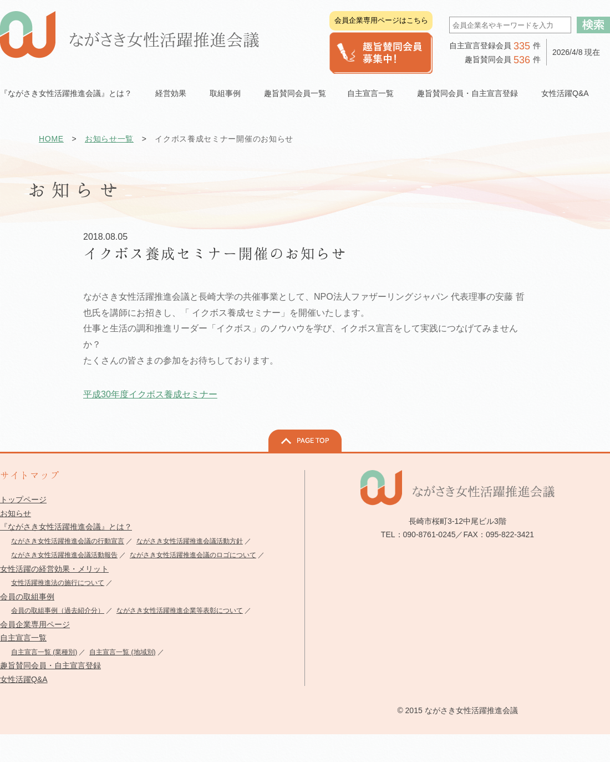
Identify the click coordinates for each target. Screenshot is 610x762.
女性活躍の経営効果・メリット (54, 568)
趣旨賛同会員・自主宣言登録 (50, 665)
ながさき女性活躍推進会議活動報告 (64, 555)
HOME (51, 138)
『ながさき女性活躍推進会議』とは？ (66, 526)
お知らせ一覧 (109, 138)
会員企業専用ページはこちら (381, 20)
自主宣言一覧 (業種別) (44, 652)
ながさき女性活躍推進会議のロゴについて (193, 555)
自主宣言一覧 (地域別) (122, 652)
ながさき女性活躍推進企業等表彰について (179, 610)
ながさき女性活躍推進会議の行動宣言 (67, 541)
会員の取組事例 (27, 596)
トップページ (23, 499)
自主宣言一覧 (23, 637)
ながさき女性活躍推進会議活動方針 (189, 541)
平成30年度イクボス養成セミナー (150, 394)
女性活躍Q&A (565, 93)
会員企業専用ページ (35, 624)
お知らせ (15, 513)
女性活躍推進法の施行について (57, 583)
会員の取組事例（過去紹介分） (57, 610)
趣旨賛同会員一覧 (295, 93)
